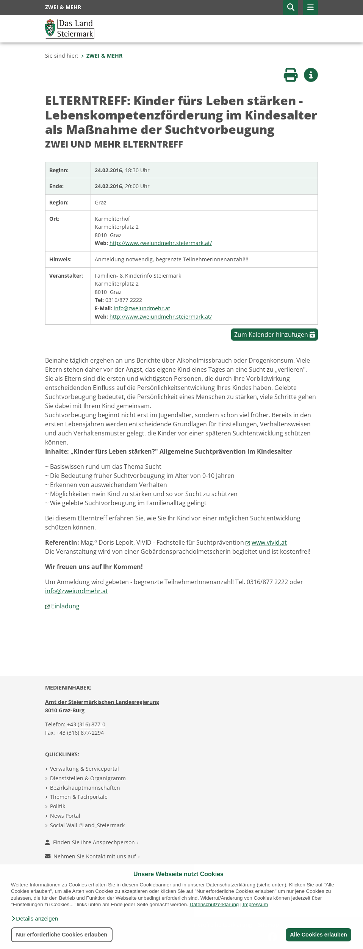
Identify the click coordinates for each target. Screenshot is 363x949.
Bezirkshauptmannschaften (85, 787)
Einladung (65, 606)
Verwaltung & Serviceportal (84, 768)
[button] (34, 919)
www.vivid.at (269, 542)
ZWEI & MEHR (101, 55)
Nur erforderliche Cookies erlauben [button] (61, 935)
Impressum (255, 904)
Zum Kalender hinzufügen (274, 334)
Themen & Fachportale (79, 796)
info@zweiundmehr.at (142, 308)
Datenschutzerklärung (214, 904)
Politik (57, 806)
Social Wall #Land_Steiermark (87, 825)
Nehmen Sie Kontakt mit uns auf (92, 856)
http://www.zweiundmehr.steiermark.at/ (161, 243)
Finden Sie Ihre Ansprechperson (92, 842)
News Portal (65, 815)
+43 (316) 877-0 (86, 724)
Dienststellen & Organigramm (88, 778)
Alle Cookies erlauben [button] (318, 935)
